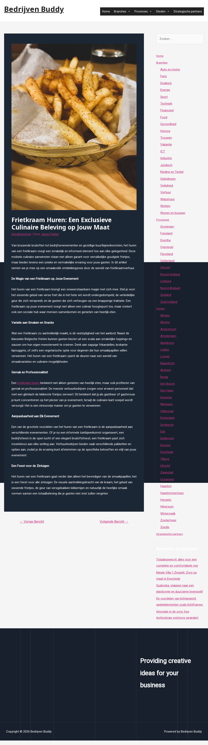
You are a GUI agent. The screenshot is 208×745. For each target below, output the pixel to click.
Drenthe (165, 242)
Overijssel (166, 249)
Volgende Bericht (114, 522)
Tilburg (164, 462)
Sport (164, 97)
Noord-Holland (170, 276)
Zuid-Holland (168, 304)
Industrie (166, 159)
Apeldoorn (167, 345)
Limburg (165, 283)
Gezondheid (168, 124)
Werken (165, 207)
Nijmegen (166, 407)
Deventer (166, 400)
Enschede (166, 456)
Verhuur (165, 194)
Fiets (163, 76)
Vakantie (166, 145)
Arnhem (165, 373)
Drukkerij (166, 83)
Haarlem (166, 490)
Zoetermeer (168, 525)
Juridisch (166, 166)
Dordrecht (167, 428)
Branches (122, 11)
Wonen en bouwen (172, 214)
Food (163, 118)
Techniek (166, 104)
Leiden (164, 352)
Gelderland (167, 262)
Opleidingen (168, 180)
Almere (165, 325)
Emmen (165, 449)
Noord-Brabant (170, 290)
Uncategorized (21, 234)
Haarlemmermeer (172, 497)
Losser (165, 359)
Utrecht (165, 269)
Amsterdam (168, 338)
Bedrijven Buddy (34, 9)
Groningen (167, 228)
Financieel (167, 111)
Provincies (143, 11)
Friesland (166, 235)
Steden (163, 11)
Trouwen (166, 138)
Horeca (165, 131)
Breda (164, 380)
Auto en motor (170, 69)
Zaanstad (166, 476)
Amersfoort (168, 331)
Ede (162, 435)
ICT (162, 152)
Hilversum (167, 511)
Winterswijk (167, 518)
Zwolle (164, 531)
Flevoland (166, 255)
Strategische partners (188, 11)
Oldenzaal (166, 414)
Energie (165, 90)
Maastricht (167, 366)
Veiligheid (166, 187)
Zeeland (165, 297)
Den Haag (166, 393)
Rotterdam (167, 421)
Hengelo (165, 504)
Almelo (165, 318)
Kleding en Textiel (171, 173)
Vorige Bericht (32, 522)
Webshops (167, 200)
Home (106, 11)
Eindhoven (167, 442)
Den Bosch (167, 387)
